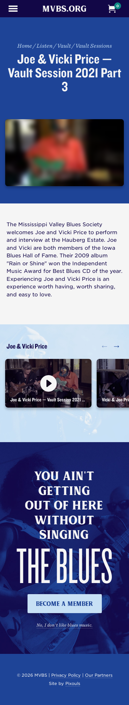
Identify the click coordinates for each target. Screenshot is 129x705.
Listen (44, 46)
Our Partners (98, 675)
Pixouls (72, 683)
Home (24, 46)
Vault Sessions (93, 46)
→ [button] (116, 346)
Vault (64, 46)
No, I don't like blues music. (64, 624)
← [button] (104, 346)
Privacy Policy (66, 675)
